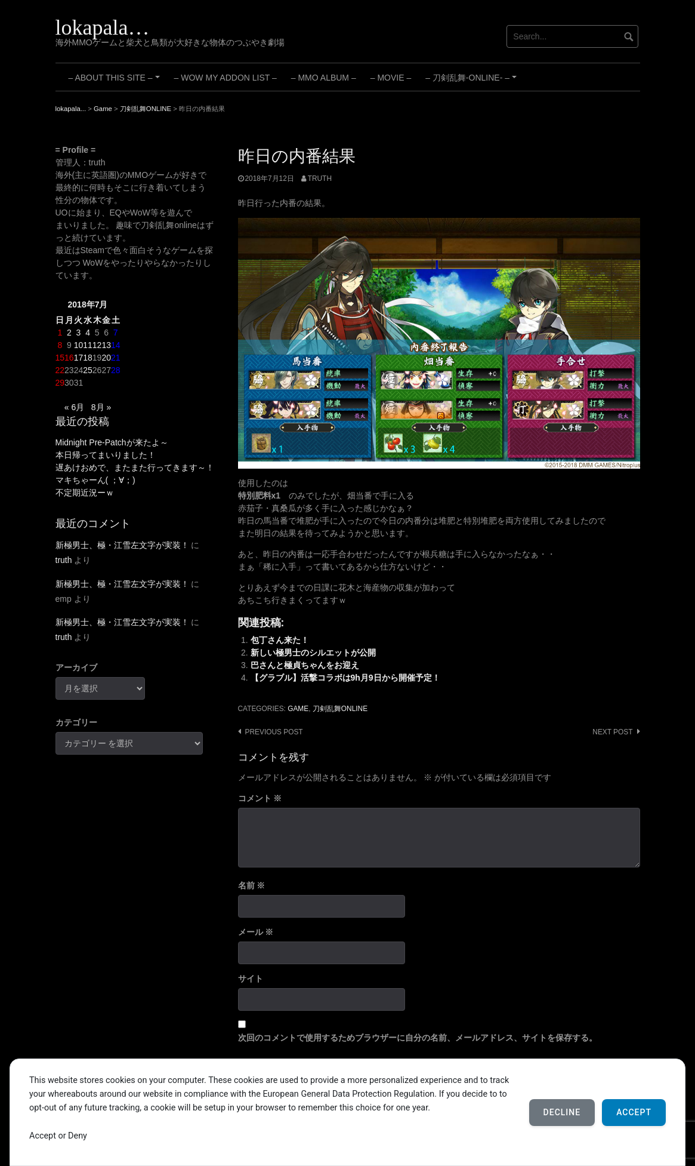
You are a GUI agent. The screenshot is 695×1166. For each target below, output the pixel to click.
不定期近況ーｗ (84, 492)
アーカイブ (76, 667)
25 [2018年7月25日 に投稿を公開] (87, 370)
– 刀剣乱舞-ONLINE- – (472, 82)
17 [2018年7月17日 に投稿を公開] (79, 357)
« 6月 (74, 407)
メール (256, 932)
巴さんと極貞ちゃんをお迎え (305, 665)
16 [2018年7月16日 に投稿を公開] (69, 357)
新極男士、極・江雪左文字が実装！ (122, 545)
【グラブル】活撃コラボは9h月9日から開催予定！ (345, 677)
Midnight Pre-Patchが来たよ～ (111, 442)
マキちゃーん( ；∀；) (95, 480)
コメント (260, 798)
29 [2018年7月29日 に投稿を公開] (60, 382)
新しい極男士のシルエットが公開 (313, 652)
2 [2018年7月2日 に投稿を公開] (69, 332)
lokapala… (102, 27)
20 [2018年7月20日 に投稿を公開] (106, 357)
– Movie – (390, 77)
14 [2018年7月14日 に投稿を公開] (116, 345)
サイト (250, 978)
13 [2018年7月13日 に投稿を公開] (106, 345)
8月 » (101, 407)
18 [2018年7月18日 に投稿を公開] (87, 357)
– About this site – (116, 82)
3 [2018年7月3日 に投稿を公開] (78, 332)
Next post (612, 732)
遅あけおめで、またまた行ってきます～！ (134, 467)
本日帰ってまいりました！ (105, 455)
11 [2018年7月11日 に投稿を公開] (87, 345)
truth (320, 178)
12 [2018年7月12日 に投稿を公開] (97, 345)
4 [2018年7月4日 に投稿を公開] (87, 332)
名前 (251, 885)
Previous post (274, 732)
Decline (562, 1112)
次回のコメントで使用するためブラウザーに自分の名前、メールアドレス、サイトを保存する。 (417, 1037)
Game (298, 708)
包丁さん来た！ (280, 640)
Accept (633, 1112)
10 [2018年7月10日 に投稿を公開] (79, 345)
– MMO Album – (323, 77)
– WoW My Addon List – (225, 77)
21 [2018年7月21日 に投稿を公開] (116, 357)
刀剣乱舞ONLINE (340, 708)
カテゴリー (76, 722)
